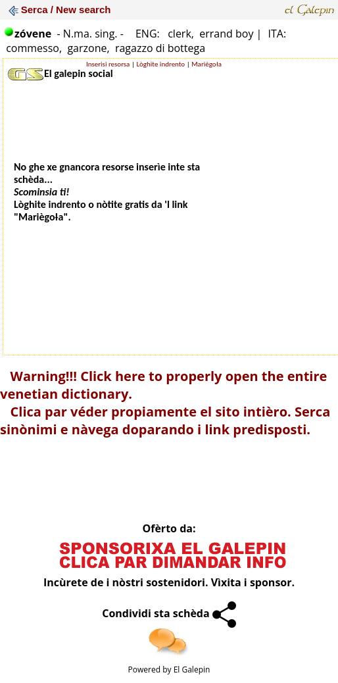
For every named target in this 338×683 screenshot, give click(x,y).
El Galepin (192, 669)
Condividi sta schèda (169, 613)
